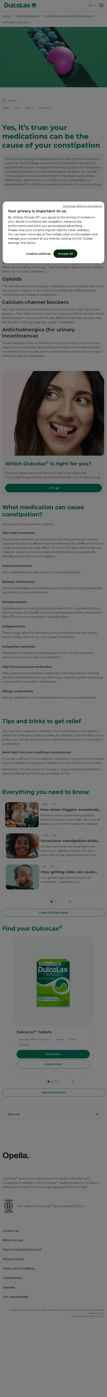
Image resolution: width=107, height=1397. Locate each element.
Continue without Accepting (82, 206)
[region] (53, 232)
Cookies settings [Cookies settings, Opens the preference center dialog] (38, 253)
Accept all (65, 253)
